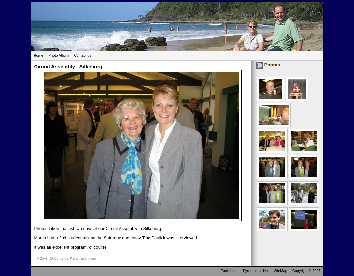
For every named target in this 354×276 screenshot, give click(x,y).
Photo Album (59, 55)
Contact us (82, 55)
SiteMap (280, 271)
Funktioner (229, 271)
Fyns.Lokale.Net (256, 271)
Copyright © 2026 (306, 271)
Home (38, 55)
